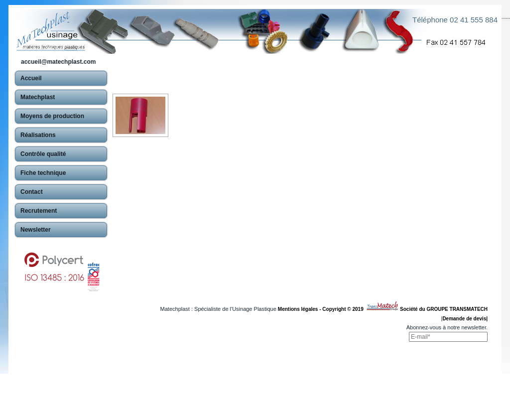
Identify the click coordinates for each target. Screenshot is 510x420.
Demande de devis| (465, 318)
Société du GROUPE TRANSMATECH (444, 309)
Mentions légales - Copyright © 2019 (322, 309)
